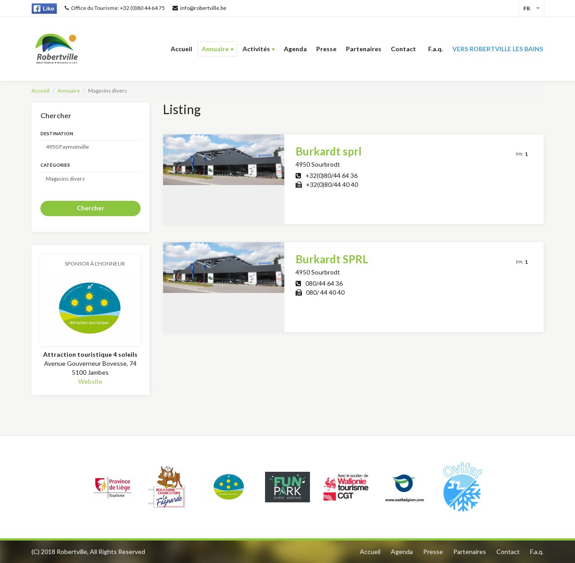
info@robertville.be (199, 7)
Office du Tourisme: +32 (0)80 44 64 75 (115, 7)
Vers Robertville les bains (497, 49)
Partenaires (363, 49)
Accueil (181, 49)
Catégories (55, 165)
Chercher (90, 208)
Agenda (295, 49)
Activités (256, 49)
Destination (56, 133)
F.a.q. (435, 49)
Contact (405, 49)
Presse (326, 49)
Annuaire (215, 49)
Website (90, 381)
